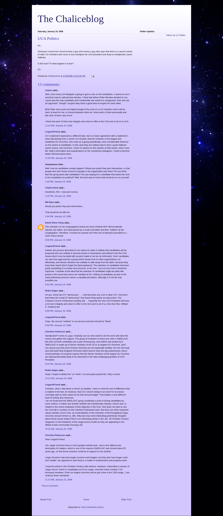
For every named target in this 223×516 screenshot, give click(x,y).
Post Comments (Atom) (92, 507)
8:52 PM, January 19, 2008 (58, 284)
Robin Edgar (51, 290)
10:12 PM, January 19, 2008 (58, 378)
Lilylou (48, 90)
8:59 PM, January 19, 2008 (58, 311)
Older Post (126, 499)
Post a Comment (50, 486)
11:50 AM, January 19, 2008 (58, 158)
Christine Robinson (55, 331)
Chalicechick (51, 187)
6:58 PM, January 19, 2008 (58, 240)
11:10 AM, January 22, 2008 (58, 479)
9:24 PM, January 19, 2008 (58, 364)
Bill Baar (49, 202)
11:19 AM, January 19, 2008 (58, 125)
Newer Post (45, 499)
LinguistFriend (52, 131)
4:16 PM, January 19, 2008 (58, 181)
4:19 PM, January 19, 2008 (58, 196)
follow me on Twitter (175, 35)
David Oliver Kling (54, 222)
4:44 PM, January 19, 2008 (58, 216)
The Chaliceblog (71, 18)
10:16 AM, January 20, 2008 (58, 429)
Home (86, 499)
